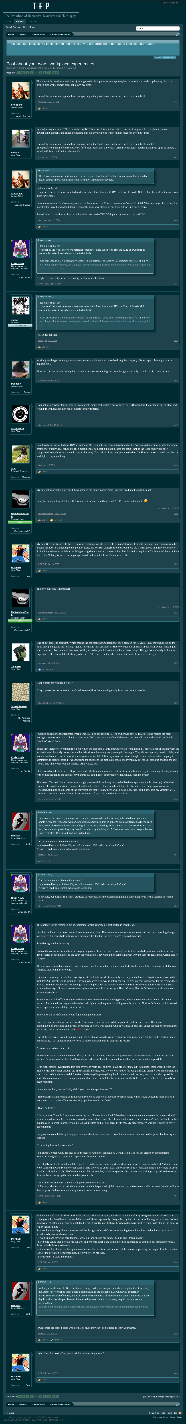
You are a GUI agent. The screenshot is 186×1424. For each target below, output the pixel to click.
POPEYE (16, 567)
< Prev (21, 73)
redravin (15, 835)
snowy (14, 320)
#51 (175, 612)
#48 (175, 465)
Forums (20, 21)
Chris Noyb (17, 263)
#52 (175, 663)
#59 (175, 1333)
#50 (175, 564)
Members (33, 21)
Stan (13, 468)
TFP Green (9, 1413)
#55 (175, 855)
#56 (175, 906)
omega (15, 152)
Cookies (158, 57)
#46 (175, 380)
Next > (55, 73)
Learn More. (146, 43)
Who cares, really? (22, 531)
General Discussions (28, 68)
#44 (175, 284)
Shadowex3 (17, 428)
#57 (175, 1196)
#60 (175, 1373)
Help (163, 1413)
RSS (180, 1413)
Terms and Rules (160, 1417)
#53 (175, 703)
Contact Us (154, 1413)
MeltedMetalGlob (55, 68)
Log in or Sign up (170, 3)
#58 (175, 1262)
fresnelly (16, 383)
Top (175, 1413)
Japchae (16, 666)
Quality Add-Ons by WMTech (34, 1420)
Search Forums (13, 27)
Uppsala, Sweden (22, 116)
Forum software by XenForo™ (34, 1417)
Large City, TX (24, 277)
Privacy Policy (176, 1417)
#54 (175, 799)
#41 (175, 102)
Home (8, 21)
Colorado (26, 477)
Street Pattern (19, 706)
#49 (175, 513)
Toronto (27, 392)
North (27, 844)
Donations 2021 (169, 58)
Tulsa (28, 576)
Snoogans (17, 104)
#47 (175, 425)
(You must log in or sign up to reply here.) (161, 1397)
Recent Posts (29, 27)
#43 (175, 220)
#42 (175, 157)
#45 (175, 340)
